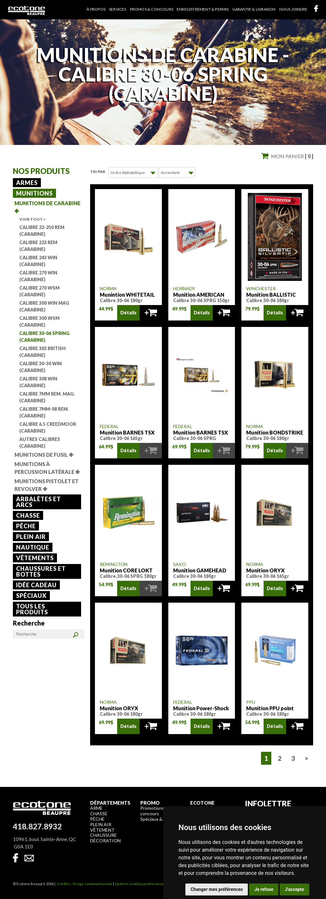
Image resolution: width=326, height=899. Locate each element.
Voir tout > (32, 219)
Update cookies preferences (140, 883)
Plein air (31, 536)
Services (117, 9)
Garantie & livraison (254, 9)
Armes (27, 182)
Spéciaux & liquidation (162, 818)
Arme (96, 807)
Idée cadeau (36, 584)
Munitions (34, 193)
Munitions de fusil (43, 455)
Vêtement (102, 829)
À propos (96, 9)
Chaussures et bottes (41, 571)
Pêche (26, 526)
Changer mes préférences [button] (217, 889)
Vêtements (35, 557)
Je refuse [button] (263, 889)
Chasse (28, 515)
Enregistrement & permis (203, 9)
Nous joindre (293, 9)
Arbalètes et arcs (38, 501)
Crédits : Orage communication (84, 883)
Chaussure (103, 834)
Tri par (97, 171)
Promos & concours (151, 9)
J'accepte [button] (294, 889)
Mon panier (292, 156)
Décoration (105, 840)
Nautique (32, 547)
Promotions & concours (154, 810)
